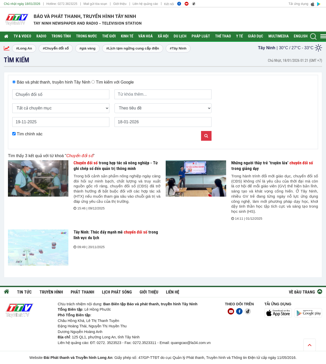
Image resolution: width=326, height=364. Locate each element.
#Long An (24, 48)
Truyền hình (51, 292)
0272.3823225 (67, 4)
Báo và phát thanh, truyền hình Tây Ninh (53, 82)
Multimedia (278, 36)
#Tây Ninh (178, 48)
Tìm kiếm (16, 60)
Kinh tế (127, 36)
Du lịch (180, 36)
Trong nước (86, 36)
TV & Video (22, 36)
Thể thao (223, 36)
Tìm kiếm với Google (115, 82)
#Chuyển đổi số (56, 48)
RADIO (41, 36)
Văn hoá (145, 36)
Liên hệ (172, 292)
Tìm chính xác (29, 134)
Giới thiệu (119, 4)
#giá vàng (87, 48)
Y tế (239, 36)
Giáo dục (255, 36)
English (301, 36)
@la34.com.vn (199, 343)
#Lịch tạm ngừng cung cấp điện (132, 48)
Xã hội (163, 36)
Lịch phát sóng (117, 292)
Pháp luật (201, 36)
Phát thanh (82, 292)
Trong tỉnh (61, 36)
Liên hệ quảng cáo (145, 4)
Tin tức (24, 292)
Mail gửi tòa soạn (95, 4)
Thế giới (109, 36)
